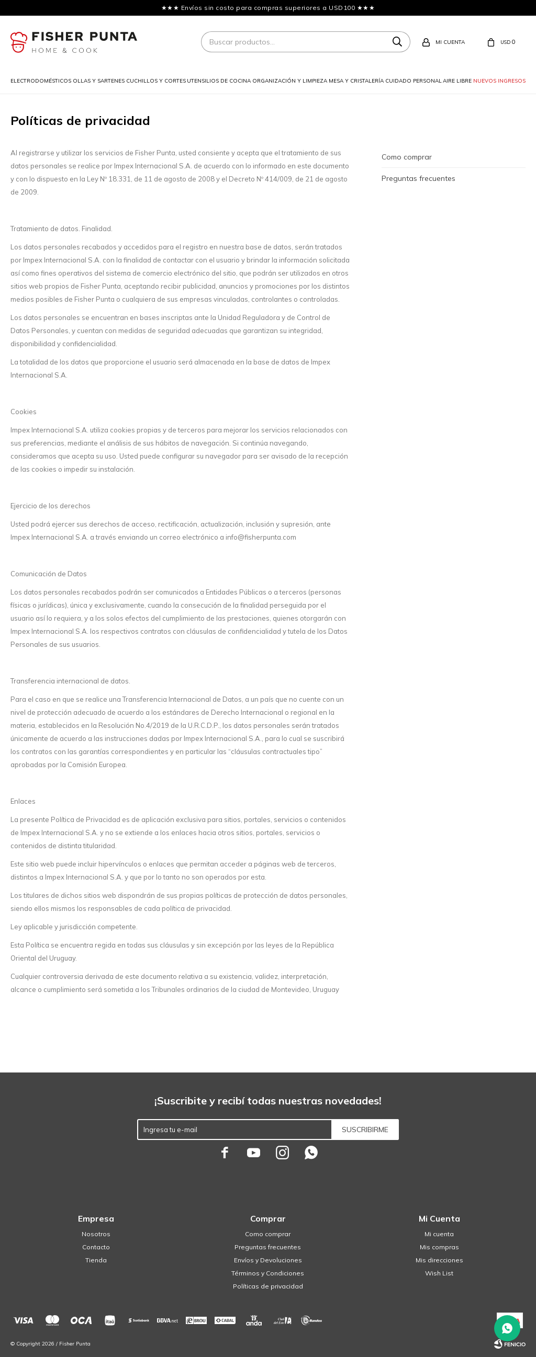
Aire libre (457, 80)
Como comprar (407, 157)
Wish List (439, 1273)
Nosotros (96, 1234)
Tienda (96, 1260)
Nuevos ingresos (499, 80)
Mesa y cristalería (356, 80)
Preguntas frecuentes (418, 178)
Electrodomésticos (40, 80)
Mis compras (439, 1247)
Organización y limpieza (289, 80)
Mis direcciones (439, 1260)
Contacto (96, 1247)
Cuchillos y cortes (156, 80)
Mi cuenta (439, 1234)
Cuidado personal (413, 80)
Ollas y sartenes (99, 80)
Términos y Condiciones (267, 1273)
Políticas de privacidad (268, 1286)
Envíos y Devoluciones (268, 1260)
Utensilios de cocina (219, 80)
